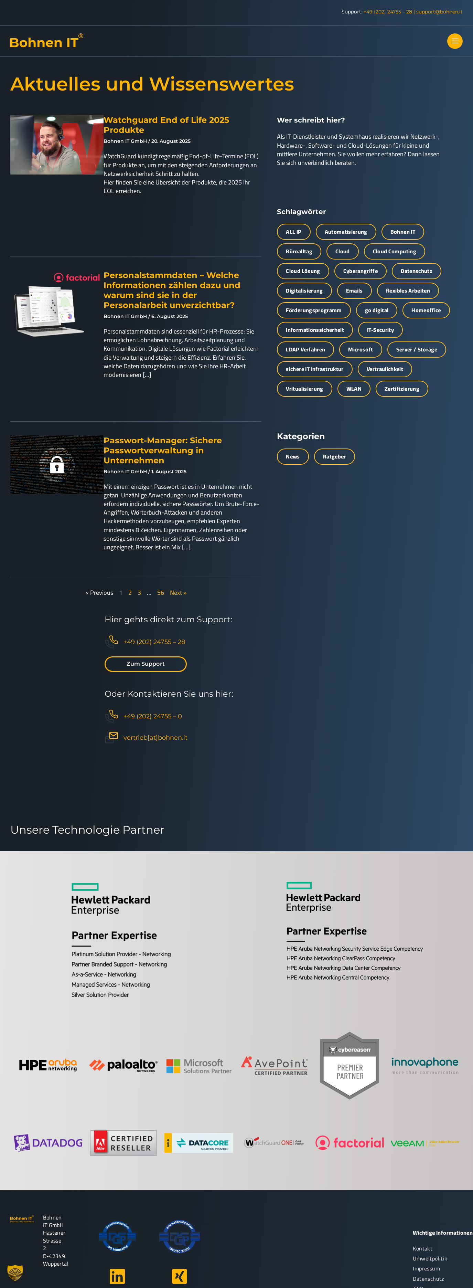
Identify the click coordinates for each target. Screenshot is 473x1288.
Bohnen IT (402, 231)
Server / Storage (417, 349)
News (293, 456)
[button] (15, 1273)
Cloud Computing (394, 251)
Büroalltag (299, 251)
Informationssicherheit (315, 330)
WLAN (354, 388)
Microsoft (360, 349)
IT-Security (380, 330)
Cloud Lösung (303, 271)
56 (160, 592)
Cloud (342, 251)
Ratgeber (334, 456)
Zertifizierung (402, 388)
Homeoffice (426, 310)
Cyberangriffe (360, 271)
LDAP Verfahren (305, 349)
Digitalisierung (304, 290)
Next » (178, 592)
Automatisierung (346, 231)
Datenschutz (416, 271)
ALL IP (293, 231)
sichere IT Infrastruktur (314, 369)
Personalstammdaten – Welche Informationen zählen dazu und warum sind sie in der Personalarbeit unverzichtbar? (172, 290)
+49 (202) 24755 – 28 (388, 12)
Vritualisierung (304, 388)
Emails (354, 290)
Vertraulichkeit (385, 369)
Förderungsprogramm (314, 310)
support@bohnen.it (439, 12)
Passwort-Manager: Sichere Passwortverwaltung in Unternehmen (163, 450)
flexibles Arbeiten (408, 290)
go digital (377, 310)
